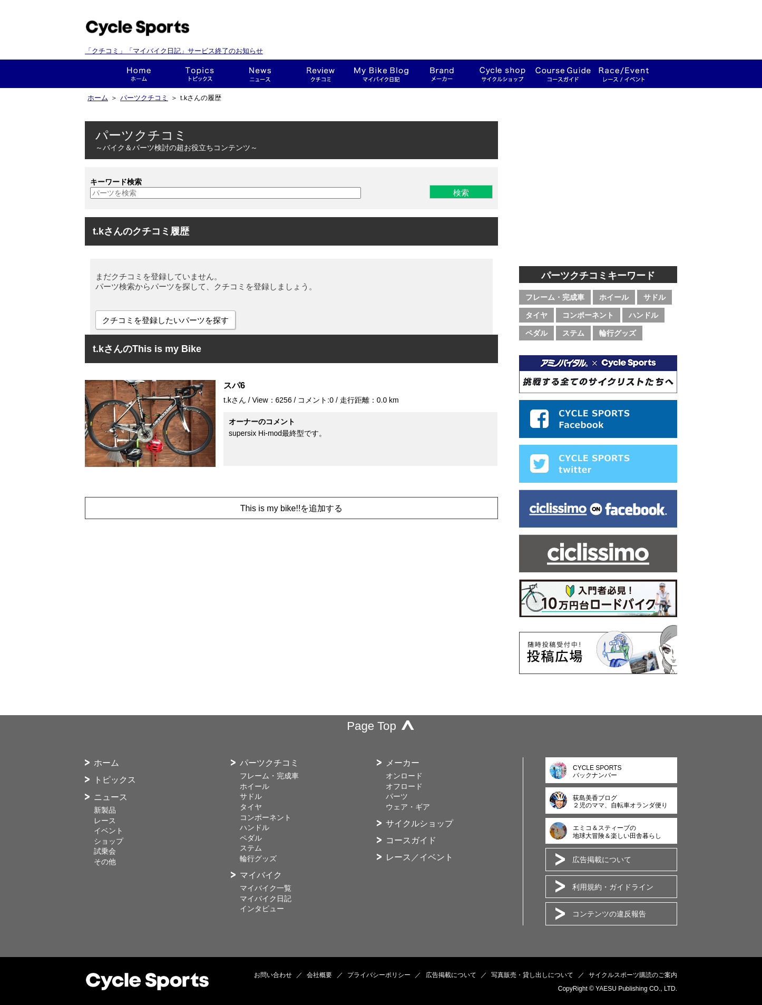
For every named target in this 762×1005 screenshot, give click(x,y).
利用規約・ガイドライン (612, 887)
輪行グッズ (617, 333)
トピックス (199, 74)
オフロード (404, 786)
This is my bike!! (381, 74)
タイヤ (536, 315)
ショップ (502, 74)
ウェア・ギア (408, 807)
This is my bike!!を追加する (291, 508)
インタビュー (262, 908)
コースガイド (563, 74)
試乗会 (105, 851)
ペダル (536, 333)
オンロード (404, 776)
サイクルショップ (419, 823)
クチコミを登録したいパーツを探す (165, 320)
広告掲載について (601, 859)
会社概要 (319, 975)
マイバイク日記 (265, 898)
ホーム (139, 74)
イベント (108, 830)
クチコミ (320, 74)
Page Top (371, 726)
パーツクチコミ (144, 98)
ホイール (614, 297)
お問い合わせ (273, 975)
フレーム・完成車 (554, 297)
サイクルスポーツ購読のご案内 (633, 975)
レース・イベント (623, 74)
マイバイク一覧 (265, 888)
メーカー (442, 74)
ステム (573, 333)
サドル (654, 297)
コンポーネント (588, 315)
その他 (105, 861)
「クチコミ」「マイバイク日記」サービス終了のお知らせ (174, 51)
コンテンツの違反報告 (609, 914)
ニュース (260, 74)
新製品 (105, 810)
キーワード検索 (116, 182)
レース (105, 820)
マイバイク (261, 875)
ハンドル (643, 315)
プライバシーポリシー (379, 975)
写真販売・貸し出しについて (532, 975)
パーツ (397, 796)
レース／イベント (419, 857)
